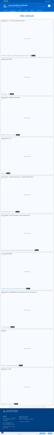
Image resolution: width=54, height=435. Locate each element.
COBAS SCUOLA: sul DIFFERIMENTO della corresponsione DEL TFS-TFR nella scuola (18, 292)
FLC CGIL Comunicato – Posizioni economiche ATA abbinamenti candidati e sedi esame (18, 250)
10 (25, 407)
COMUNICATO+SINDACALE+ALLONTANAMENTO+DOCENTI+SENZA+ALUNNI (16, 55)
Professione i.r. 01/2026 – (6, 369)
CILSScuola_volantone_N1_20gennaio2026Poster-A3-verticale (13, 288)
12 (28, 407)
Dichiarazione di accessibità (23, 416)
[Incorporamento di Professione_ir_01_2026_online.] (27, 387)
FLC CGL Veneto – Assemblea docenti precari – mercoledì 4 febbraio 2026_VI (17, 176)
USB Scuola (3, 330)
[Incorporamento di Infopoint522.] (27, 156)
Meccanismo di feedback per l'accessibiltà (26, 419)
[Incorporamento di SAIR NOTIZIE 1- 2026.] (27, 77)
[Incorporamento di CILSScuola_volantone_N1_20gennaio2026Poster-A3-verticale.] (27, 271)
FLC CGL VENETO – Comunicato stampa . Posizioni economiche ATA (15, 215)
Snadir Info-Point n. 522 (6, 138)
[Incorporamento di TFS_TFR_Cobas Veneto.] (27, 310)
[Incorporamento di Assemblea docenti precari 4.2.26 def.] (27, 195)
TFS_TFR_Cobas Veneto (6, 327)
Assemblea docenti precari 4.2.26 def (8, 211)
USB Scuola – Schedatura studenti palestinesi (10, 365)
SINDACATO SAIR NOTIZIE (6, 59)
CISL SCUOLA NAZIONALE (6, 253)
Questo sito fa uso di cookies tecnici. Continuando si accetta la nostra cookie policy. (19, 433)
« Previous (11, 407)
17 (36, 407)
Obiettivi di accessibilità (23, 417)
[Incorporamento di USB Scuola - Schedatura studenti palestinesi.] (27, 348)
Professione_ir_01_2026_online (7, 404)
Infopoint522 (3, 173)
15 (33, 407)
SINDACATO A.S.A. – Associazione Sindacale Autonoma (13, 20)
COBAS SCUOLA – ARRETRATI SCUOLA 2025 (10, 97)
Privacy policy (21, 421)
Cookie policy (27, 421)
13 (30, 407)
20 (41, 407)
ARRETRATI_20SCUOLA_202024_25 (8, 135)
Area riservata (47, 1)
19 (39, 407)
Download (33, 55)
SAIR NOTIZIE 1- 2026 (5, 94)
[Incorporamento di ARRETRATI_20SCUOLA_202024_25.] (27, 118)
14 (31, 407)
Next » (44, 407)
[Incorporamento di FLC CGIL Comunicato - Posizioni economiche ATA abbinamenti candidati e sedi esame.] (27, 233)
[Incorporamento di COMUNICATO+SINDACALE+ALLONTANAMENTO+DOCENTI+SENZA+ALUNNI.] (27, 38)
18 (38, 407)
